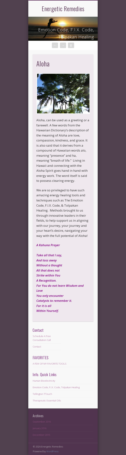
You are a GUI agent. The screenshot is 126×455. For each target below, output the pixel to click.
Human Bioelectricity (44, 380)
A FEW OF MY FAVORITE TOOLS (49, 363)
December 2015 (41, 434)
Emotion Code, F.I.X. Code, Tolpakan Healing (66, 33)
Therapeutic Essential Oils (47, 400)
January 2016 (39, 428)
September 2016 (42, 421)
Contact (37, 346)
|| (71, 45)
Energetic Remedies (63, 8)
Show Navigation (84, 33)
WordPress (52, 451)
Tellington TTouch (42, 394)
